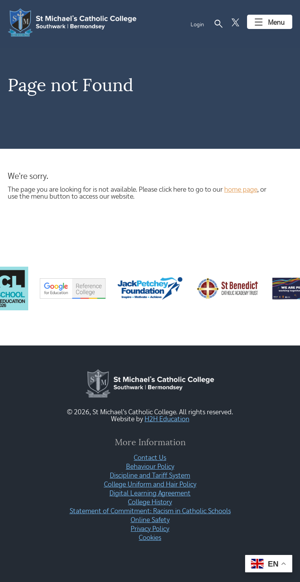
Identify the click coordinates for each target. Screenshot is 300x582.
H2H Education (167, 419)
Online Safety (150, 520)
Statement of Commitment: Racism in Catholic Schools (150, 511)
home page (240, 189)
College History (150, 502)
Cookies (150, 537)
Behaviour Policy (150, 466)
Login (197, 24)
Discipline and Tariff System (150, 475)
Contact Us (150, 457)
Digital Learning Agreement (150, 493)
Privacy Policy (150, 529)
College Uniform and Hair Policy (150, 484)
